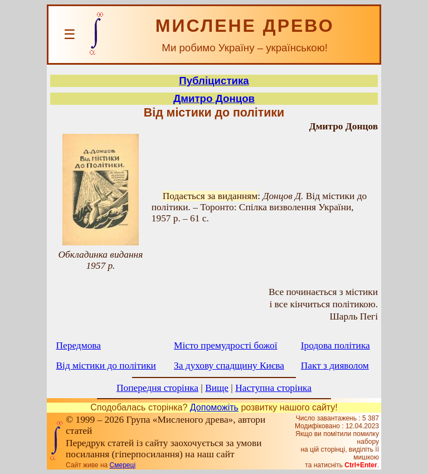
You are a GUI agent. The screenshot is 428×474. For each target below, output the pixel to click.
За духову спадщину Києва (229, 365)
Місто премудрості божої (225, 345)
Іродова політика (335, 345)
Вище (216, 388)
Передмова (78, 345)
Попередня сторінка (157, 388)
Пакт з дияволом (335, 365)
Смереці (122, 465)
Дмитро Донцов (214, 98)
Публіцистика (214, 80)
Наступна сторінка (273, 388)
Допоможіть (214, 407)
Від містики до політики (106, 365)
